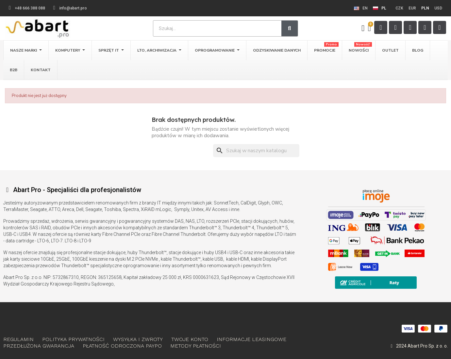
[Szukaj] (256, 150)
